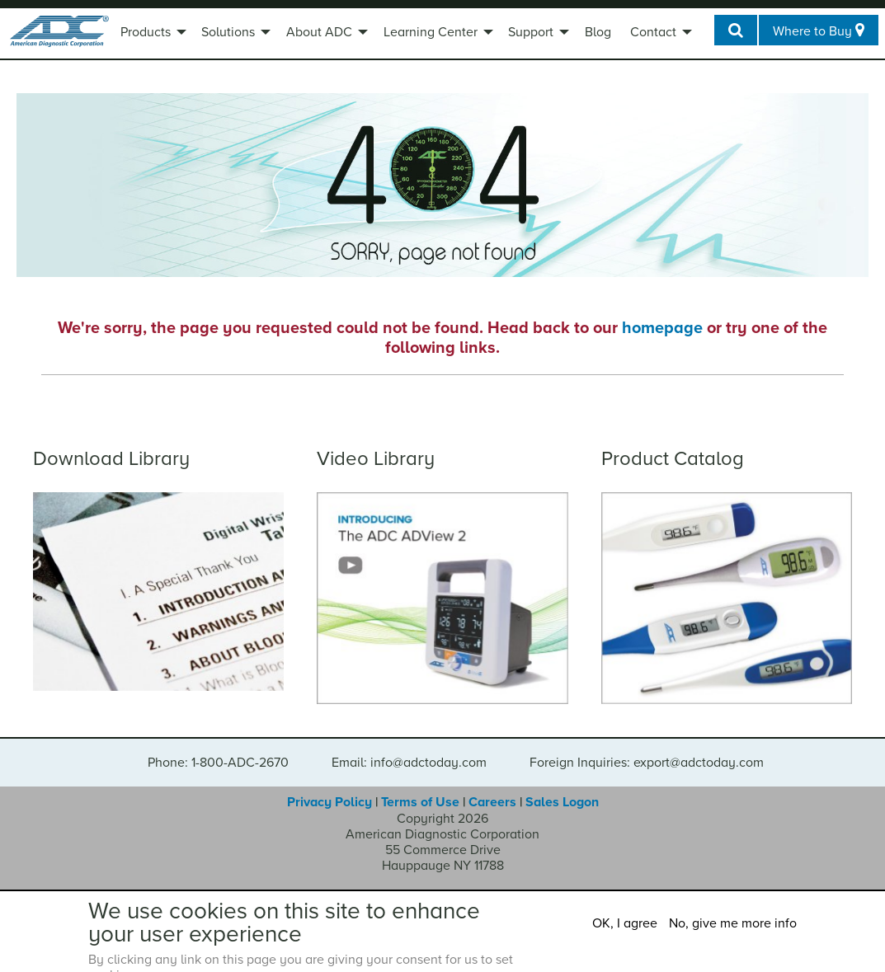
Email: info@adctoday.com (409, 762)
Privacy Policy (329, 802)
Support (530, 32)
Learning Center (431, 32)
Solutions (228, 32)
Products (145, 32)
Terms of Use (420, 802)
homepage (662, 328)
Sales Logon (562, 802)
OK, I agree (624, 923)
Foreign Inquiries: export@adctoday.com (647, 762)
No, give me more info (733, 923)
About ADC (319, 32)
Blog (598, 32)
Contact (653, 32)
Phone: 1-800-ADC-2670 (218, 762)
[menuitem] (151, 33)
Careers (492, 802)
